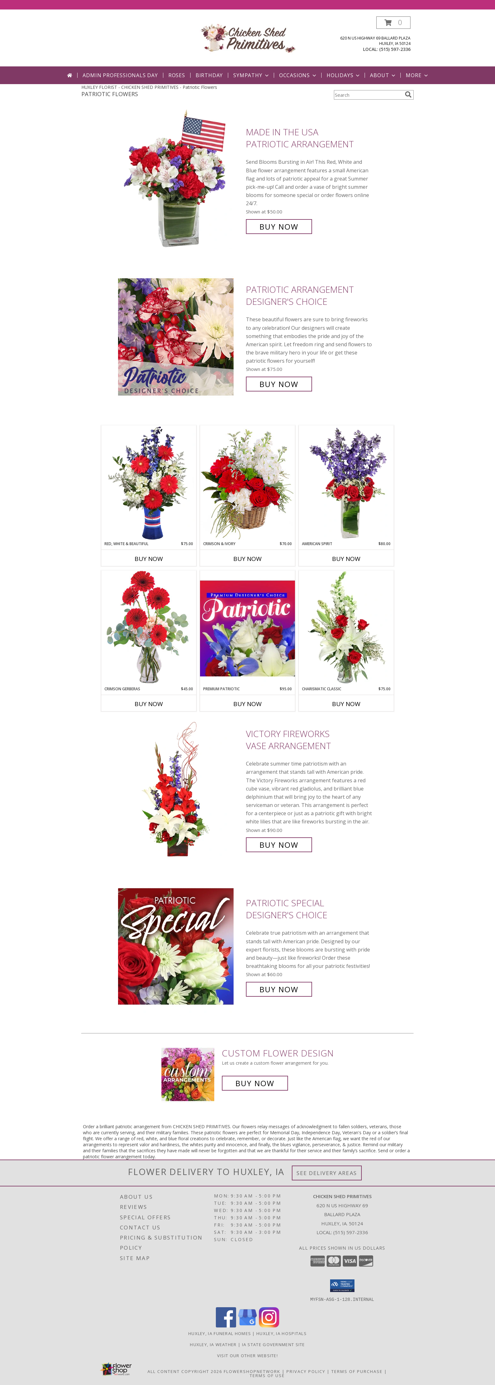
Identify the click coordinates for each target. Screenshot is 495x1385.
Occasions (298, 75)
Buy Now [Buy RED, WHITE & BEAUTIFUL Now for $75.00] (149, 559)
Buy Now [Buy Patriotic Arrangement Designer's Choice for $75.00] (279, 384)
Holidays (344, 75)
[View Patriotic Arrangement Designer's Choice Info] (180, 337)
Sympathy (251, 75)
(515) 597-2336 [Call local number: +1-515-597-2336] (394, 49)
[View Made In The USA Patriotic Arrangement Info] (180, 179)
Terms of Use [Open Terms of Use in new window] (267, 1375)
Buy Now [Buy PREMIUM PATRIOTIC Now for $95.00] (247, 704)
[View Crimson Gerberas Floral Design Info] (148, 628)
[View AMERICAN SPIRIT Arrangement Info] (346, 483)
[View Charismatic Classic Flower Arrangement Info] (346, 628)
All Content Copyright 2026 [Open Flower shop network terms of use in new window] (184, 1371)
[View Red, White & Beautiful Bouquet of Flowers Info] (148, 483)
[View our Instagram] (269, 1325)
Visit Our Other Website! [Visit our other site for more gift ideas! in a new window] (247, 1355)
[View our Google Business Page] (247, 1325)
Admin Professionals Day (120, 75)
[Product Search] (368, 94)
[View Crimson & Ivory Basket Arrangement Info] (247, 483)
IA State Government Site (273, 1344)
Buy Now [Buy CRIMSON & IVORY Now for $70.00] (247, 559)
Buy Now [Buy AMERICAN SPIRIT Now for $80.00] (346, 559)
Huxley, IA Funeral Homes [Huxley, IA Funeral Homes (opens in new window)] (219, 1333)
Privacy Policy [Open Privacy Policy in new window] (305, 1371)
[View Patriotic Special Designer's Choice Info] (180, 946)
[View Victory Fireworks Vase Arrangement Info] (180, 789)
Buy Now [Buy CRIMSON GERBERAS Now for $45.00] (149, 704)
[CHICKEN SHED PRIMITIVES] (247, 39)
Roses (176, 75)
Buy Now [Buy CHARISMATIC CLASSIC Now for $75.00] (346, 704)
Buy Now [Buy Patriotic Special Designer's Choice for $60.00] (279, 989)
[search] (408, 94)
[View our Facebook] (226, 1325)
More (417, 75)
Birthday (209, 75)
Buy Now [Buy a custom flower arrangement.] (254, 1083)
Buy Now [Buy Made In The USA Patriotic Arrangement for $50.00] (279, 226)
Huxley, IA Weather (213, 1344)
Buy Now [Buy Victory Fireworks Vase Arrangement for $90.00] (279, 845)
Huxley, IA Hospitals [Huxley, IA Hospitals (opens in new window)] (281, 1333)
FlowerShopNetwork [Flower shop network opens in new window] (252, 1371)
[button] (393, 22)
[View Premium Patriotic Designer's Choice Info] (247, 628)
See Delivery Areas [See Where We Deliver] (327, 1173)
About (383, 75)
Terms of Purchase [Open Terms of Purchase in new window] (357, 1371)
